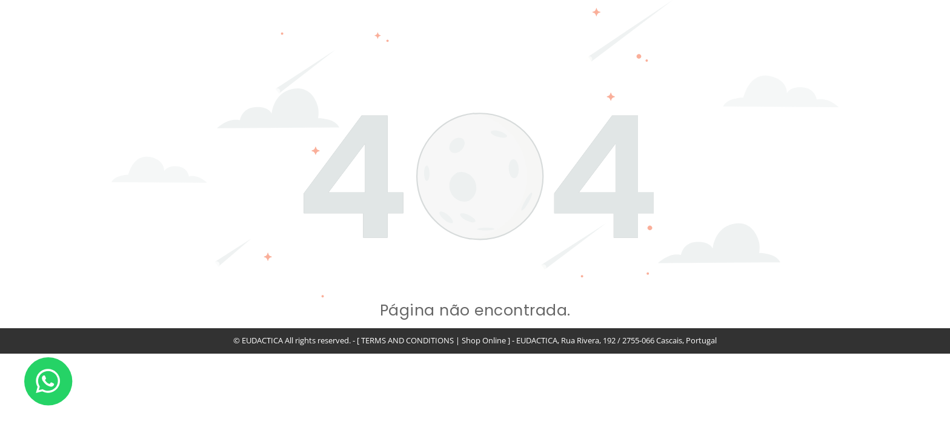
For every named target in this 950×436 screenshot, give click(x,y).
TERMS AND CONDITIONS (407, 340)
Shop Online (484, 340)
